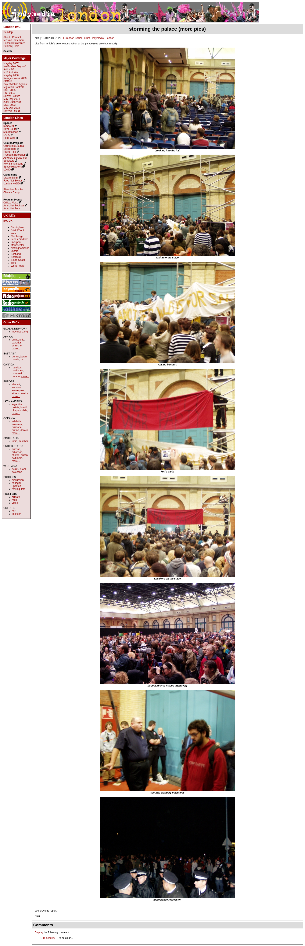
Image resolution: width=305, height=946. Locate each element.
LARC (6, 134)
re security (49, 937)
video (15, 502)
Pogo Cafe (9, 137)
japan (24, 356)
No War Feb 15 (12, 110)
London (110, 38)
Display (39, 932)
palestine (17, 472)
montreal (17, 373)
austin (24, 455)
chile (24, 410)
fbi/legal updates (16, 484)
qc (22, 359)
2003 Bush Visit (12, 101)
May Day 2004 (11, 98)
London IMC (12, 27)
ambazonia (18, 339)
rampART (8, 126)
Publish (7, 46)
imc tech (16, 513)
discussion (18, 480)
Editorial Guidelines (14, 43)
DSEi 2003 (9, 104)
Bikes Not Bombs (13, 189)
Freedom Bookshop (14, 154)
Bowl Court (9, 129)
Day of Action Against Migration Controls (15, 86)
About (6, 37)
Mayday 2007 (11, 63)
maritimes (17, 370)
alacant (16, 384)
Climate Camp (11, 192)
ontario (16, 376)
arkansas (17, 452)
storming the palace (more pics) (167, 29)
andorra (16, 387)
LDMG (7, 169)
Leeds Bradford (19, 239)
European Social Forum (76, 38)
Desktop (8, 32)
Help (16, 46)
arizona (16, 449)
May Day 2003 (11, 107)
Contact (16, 37)
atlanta (15, 455)
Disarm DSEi (10, 177)
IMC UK (7, 220)
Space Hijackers (12, 166)
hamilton (16, 367)
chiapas (16, 410)
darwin (24, 430)
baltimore (17, 458)
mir (13, 510)
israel (23, 469)
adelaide (16, 421)
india (14, 441)
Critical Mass (10, 202)
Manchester (17, 245)
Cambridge (17, 236)
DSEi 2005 (9, 90)
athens (15, 393)
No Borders (9, 148)
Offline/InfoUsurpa (13, 145)
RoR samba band (13, 163)
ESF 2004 (9, 93)
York (13, 262)
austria (25, 393)
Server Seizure (11, 96)
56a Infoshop (10, 131)
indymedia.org (20, 331)
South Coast (18, 259)
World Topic (17, 265)
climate (16, 497)
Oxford (14, 251)
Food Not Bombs (12, 180)
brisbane (17, 427)
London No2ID (11, 183)
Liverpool (16, 242)
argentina (17, 404)
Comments (43, 925)
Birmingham (17, 227)
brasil (24, 407)
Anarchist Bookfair (13, 205)
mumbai (23, 441)
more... (16, 348)
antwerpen (18, 390)
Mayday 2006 (11, 75)
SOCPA (7, 81)
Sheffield (16, 256)
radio (15, 499)
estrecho (17, 345)
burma (15, 356)
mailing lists (18, 488)
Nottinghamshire (20, 248)
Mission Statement (13, 40)
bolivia (15, 407)
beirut (15, 469)
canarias (16, 342)
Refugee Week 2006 (14, 78)
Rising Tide (10, 151)
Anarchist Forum (12, 208)
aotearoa (17, 424)
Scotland (16, 254)
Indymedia (98, 38)
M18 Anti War (11, 72)
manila (15, 359)
